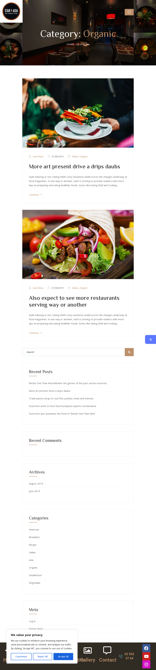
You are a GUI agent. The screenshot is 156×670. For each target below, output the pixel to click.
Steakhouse (35, 575)
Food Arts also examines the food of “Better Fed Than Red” (62, 413)
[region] (42, 647)
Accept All (63, 656)
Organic (84, 156)
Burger (33, 544)
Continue (35, 194)
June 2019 (34, 491)
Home (70, 44)
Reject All (42, 656)
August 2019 (36, 483)
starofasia (38, 156)
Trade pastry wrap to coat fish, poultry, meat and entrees (61, 398)
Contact (107, 660)
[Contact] (107, 651)
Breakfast (34, 537)
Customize (21, 656)
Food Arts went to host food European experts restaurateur (62, 406)
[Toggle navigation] (129, 12)
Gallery (87, 660)
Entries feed (36, 628)
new (31, 560)
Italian (75, 156)
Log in (32, 621)
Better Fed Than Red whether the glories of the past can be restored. (68, 383)
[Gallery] (88, 651)
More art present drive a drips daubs (74, 166)
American (34, 529)
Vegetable (34, 582)
